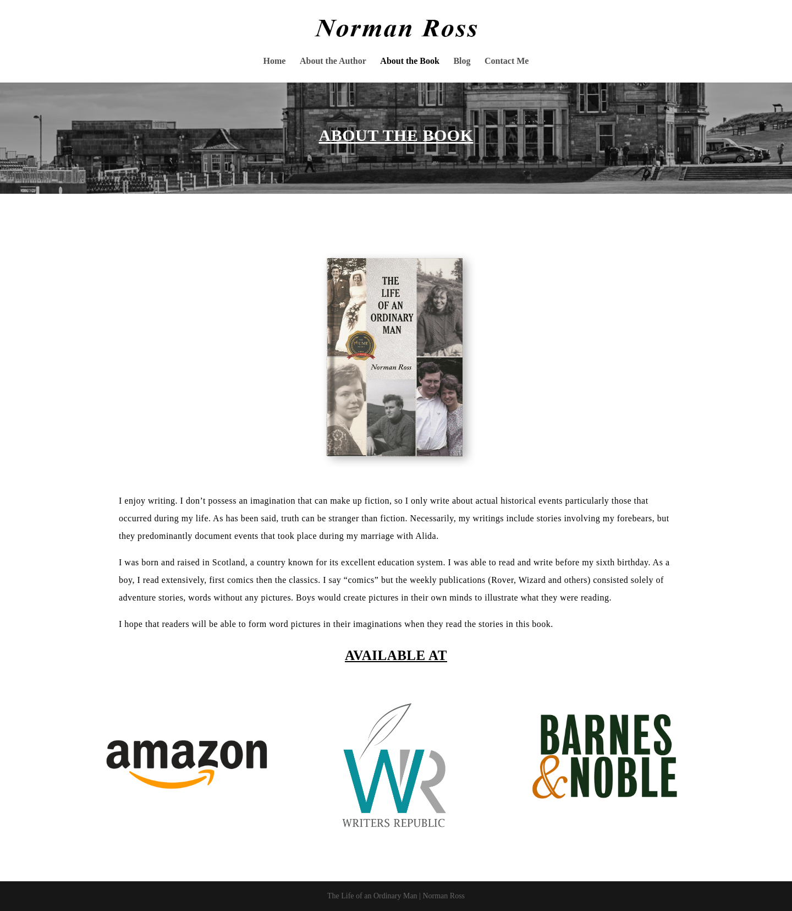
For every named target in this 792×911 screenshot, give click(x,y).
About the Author (333, 61)
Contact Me (507, 61)
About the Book (409, 61)
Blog (461, 61)
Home (274, 61)
